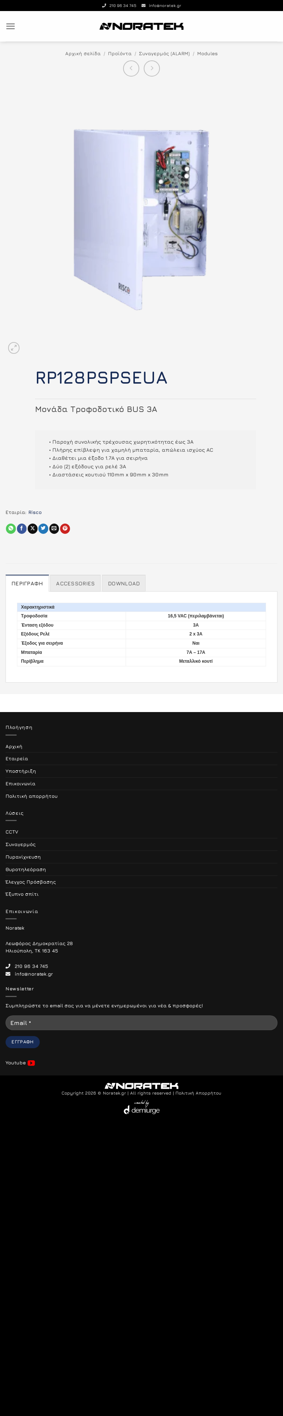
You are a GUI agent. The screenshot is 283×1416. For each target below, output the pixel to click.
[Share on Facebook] (22, 529)
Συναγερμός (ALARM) (164, 53)
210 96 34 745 (119, 5)
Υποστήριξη (21, 771)
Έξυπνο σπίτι (22, 894)
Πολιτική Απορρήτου (198, 1093)
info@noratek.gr (161, 5)
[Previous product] (152, 68)
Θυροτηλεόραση (26, 869)
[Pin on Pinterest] (65, 529)
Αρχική (14, 746)
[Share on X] (33, 529)
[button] (11, 26)
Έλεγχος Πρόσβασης (31, 882)
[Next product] (131, 68)
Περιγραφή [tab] (27, 583)
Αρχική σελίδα (83, 53)
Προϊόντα (120, 53)
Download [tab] (124, 583)
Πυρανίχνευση (23, 857)
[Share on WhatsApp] (11, 529)
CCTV (12, 832)
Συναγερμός (21, 844)
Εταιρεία (17, 758)
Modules (207, 53)
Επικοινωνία (20, 783)
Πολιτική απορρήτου (31, 796)
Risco (35, 512)
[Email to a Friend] (54, 529)
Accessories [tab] (75, 583)
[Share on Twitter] (43, 529)
